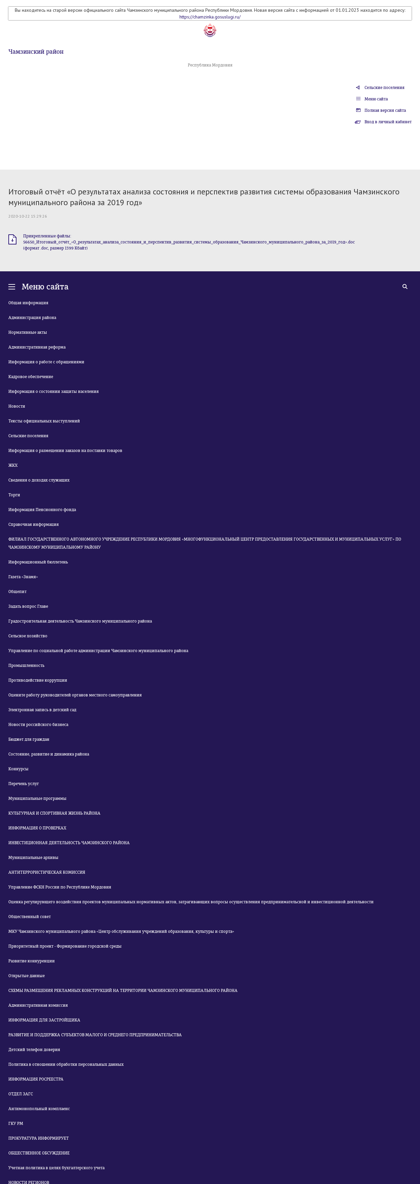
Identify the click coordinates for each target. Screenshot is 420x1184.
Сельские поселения (385, 87)
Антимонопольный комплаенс (39, 1108)
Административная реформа (37, 347)
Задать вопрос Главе (28, 606)
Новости (16, 406)
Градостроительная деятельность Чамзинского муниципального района (80, 621)
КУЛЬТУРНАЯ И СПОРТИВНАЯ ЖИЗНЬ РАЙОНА (54, 813)
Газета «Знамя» (23, 577)
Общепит (17, 591)
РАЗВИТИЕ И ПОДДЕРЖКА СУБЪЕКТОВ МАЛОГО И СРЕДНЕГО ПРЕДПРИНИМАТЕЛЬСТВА (95, 1035)
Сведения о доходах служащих (39, 480)
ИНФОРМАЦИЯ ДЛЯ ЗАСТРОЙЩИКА (44, 1020)
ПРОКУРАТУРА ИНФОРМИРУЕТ (38, 1138)
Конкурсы (18, 769)
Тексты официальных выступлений (44, 421)
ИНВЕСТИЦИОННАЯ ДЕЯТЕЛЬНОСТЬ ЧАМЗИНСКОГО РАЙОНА (69, 842)
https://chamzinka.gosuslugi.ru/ (210, 17)
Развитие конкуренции (31, 961)
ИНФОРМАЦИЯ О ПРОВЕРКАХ (37, 828)
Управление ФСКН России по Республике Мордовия (59, 887)
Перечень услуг (23, 783)
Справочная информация (33, 524)
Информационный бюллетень (38, 562)
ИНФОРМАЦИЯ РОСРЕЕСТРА (36, 1079)
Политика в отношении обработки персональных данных (66, 1064)
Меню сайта (376, 99)
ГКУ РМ (15, 1123)
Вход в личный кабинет (388, 122)
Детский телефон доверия (34, 1049)
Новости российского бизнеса (38, 724)
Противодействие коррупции (37, 680)
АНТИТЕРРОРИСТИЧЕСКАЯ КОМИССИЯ (46, 872)
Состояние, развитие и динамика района (48, 754)
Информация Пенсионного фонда (42, 509)
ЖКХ (12, 465)
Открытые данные (26, 975)
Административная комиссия (38, 1005)
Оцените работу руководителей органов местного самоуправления (75, 695)
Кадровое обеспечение (30, 376)
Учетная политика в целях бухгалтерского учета (56, 1168)
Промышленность (26, 665)
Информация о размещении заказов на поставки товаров (65, 450)
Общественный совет (29, 916)
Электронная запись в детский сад (42, 710)
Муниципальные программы (37, 798)
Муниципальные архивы (33, 857)
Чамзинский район (36, 51)
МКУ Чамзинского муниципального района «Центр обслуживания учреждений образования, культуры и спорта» (121, 931)
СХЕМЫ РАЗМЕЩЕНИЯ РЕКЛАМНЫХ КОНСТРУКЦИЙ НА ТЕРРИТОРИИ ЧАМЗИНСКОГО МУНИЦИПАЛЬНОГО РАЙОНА (123, 990)
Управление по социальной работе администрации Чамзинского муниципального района (98, 650)
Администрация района (32, 317)
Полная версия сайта (385, 110)
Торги (14, 495)
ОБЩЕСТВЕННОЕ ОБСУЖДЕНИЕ (39, 1153)
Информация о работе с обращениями (46, 362)
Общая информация (28, 303)
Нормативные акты (27, 332)
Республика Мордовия (210, 65)
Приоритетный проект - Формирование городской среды (65, 946)
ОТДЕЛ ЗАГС (20, 1094)
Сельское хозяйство (27, 636)
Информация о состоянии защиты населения (53, 391)
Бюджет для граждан (28, 739)
